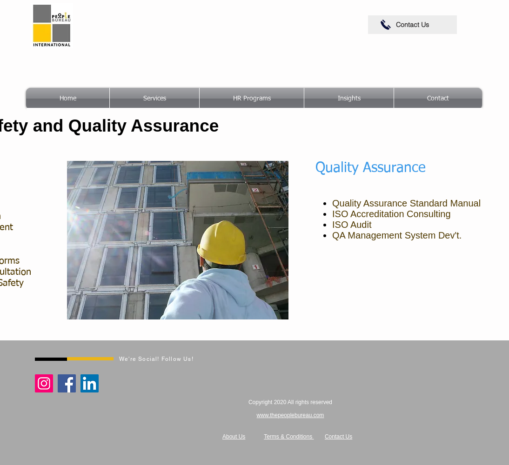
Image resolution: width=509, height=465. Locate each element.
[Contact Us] (412, 24)
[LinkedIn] (89, 383)
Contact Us (338, 436)
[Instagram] (44, 383)
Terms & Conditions (289, 436)
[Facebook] (67, 383)
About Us (233, 436)
